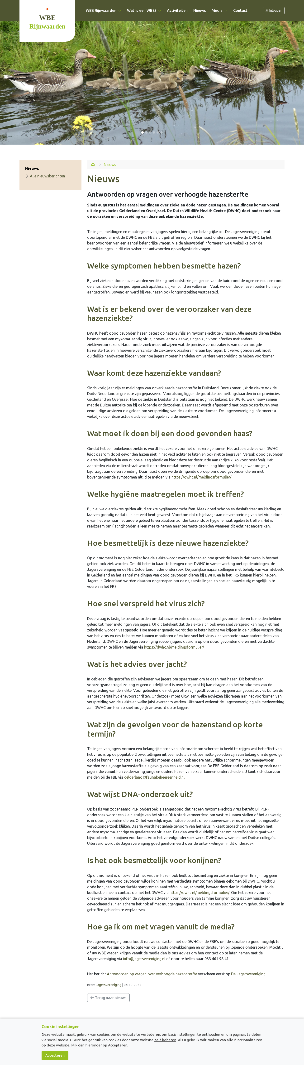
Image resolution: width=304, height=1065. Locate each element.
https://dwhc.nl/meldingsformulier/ (201, 477)
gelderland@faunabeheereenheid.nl (154, 777)
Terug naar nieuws (108, 998)
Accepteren (55, 1055)
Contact (240, 10)
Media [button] (220, 10)
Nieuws (199, 10)
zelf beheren (165, 1040)
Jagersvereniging (108, 985)
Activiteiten (177, 10)
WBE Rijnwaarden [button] (103, 10)
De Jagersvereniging (248, 974)
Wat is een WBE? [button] (144, 10)
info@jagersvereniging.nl (144, 959)
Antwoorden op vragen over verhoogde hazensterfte (152, 974)
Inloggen (273, 10)
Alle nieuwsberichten (45, 176)
